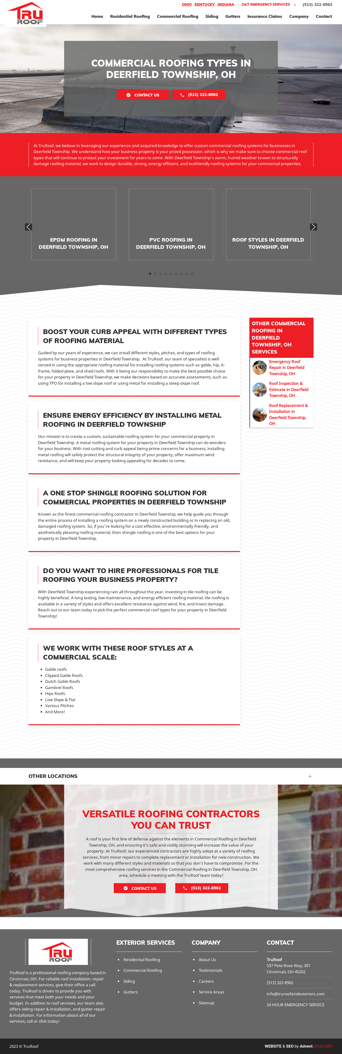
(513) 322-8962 (317, 4)
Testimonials (210, 970)
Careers (206, 981)
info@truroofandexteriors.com (296, 994)
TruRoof (274, 959)
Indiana (226, 4)
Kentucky (205, 4)
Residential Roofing (130, 16)
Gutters (232, 16)
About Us (207, 959)
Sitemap (206, 1003)
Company (299, 16)
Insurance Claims (264, 16)
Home (97, 16)
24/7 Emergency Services (269, 4)
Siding (211, 16)
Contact (324, 16)
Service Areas (211, 992)
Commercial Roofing (177, 16)
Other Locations (52, 776)
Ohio (187, 4)
